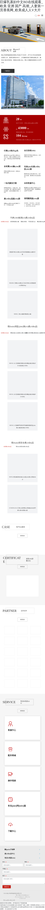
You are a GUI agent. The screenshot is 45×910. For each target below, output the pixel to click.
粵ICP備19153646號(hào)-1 (22, 895)
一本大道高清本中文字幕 (10, 909)
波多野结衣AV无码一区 (29, 907)
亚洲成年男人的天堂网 (16, 907)
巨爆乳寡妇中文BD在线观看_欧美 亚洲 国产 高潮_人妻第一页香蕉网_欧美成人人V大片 (22, 6)
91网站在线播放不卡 (5, 907)
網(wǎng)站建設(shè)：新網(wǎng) (22, 896)
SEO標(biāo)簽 (22, 898)
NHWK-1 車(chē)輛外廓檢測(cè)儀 (22, 314)
